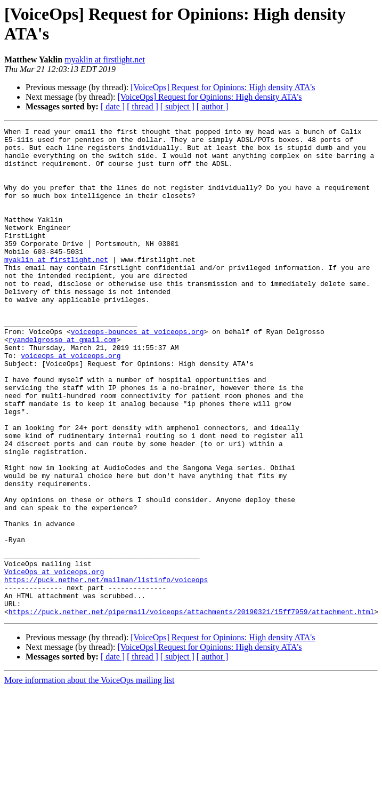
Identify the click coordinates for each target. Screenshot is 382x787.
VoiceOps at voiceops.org (54, 661)
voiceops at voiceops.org (70, 402)
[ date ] (113, 106)
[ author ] (213, 106)
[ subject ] (177, 106)
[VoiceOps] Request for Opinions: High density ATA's (223, 87)
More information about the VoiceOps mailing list (89, 777)
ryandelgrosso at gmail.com (63, 382)
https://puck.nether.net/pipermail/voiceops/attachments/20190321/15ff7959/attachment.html (191, 709)
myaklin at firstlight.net (104, 59)
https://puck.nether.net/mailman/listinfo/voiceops (106, 670)
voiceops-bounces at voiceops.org (137, 373)
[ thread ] (142, 106)
